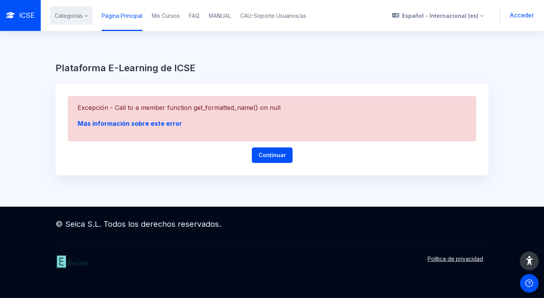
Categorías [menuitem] (69, 15)
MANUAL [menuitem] (220, 15)
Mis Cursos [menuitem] (166, 15)
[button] (438, 15)
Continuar (272, 155)
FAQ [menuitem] (194, 15)
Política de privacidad (455, 258)
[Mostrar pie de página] (529, 283)
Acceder (521, 15)
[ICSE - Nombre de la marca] (20, 15)
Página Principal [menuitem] (122, 15)
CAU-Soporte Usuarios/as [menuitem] (273, 15)
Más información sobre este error (130, 123)
